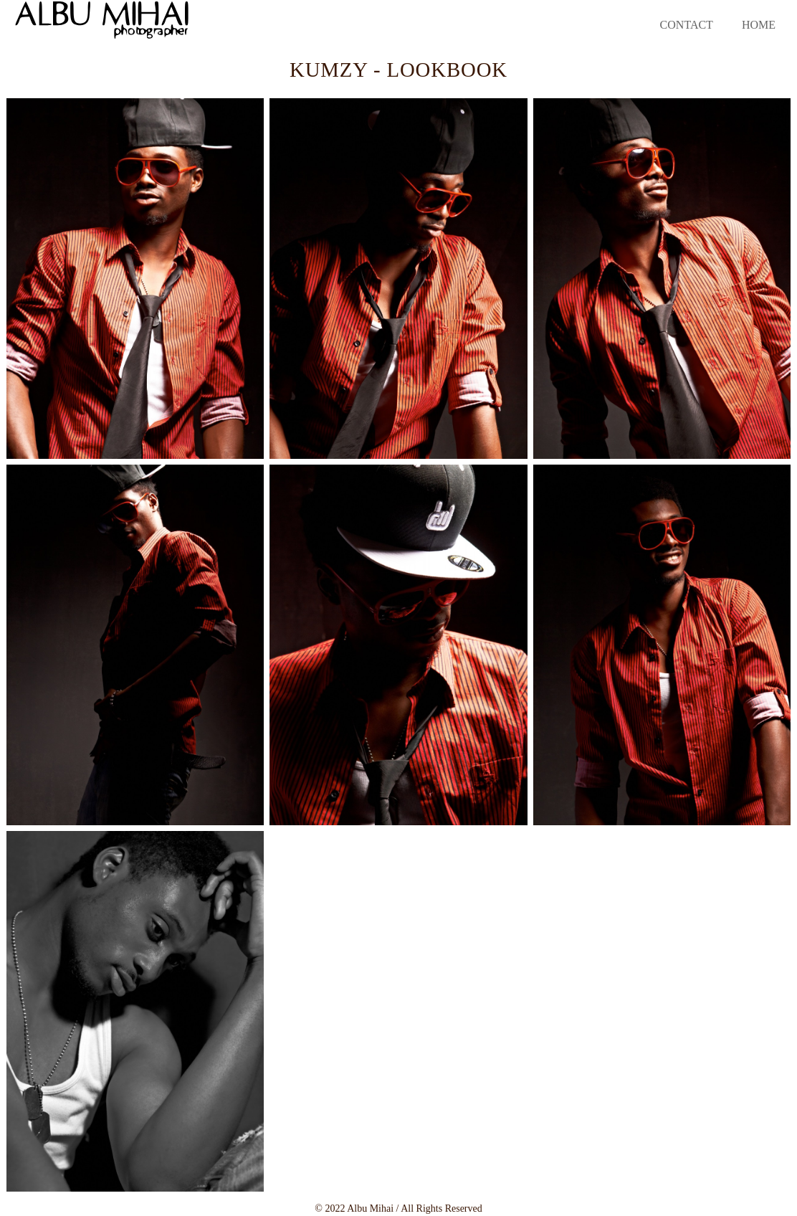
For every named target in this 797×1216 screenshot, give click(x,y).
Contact (686, 25)
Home (758, 25)
